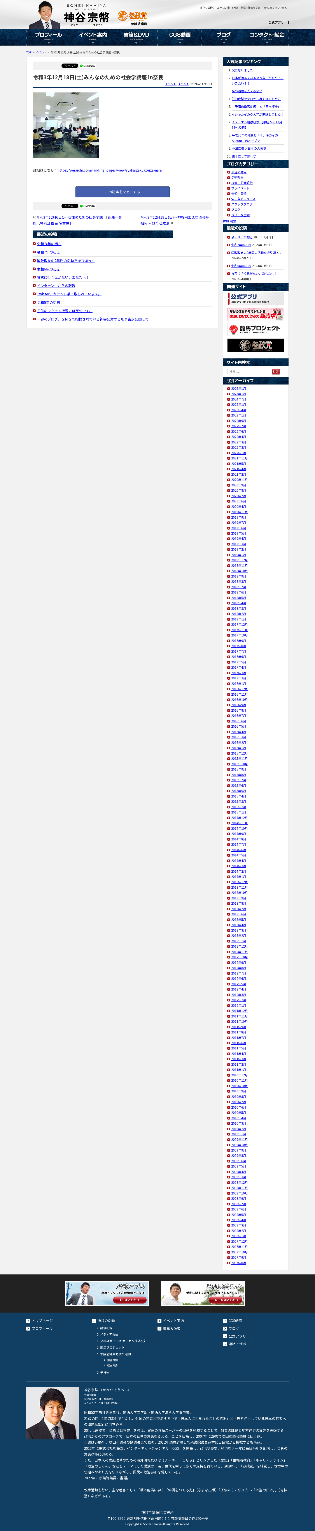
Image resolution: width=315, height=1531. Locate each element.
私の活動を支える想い (247, 91)
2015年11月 (239, 758)
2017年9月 (238, 640)
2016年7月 (238, 715)
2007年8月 (238, 1262)
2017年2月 (238, 678)
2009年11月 (239, 1139)
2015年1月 (238, 812)
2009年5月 (238, 1166)
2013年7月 (238, 908)
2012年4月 (238, 989)
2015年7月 (238, 780)
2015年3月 (238, 801)
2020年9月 (238, 485)
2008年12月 (239, 1182)
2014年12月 (239, 817)
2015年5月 (238, 790)
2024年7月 (238, 399)
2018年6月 (238, 592)
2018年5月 (238, 597)
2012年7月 (238, 973)
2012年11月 (239, 951)
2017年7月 (238, 651)
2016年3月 (238, 737)
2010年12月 (239, 1075)
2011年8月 (238, 1032)
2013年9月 (238, 898)
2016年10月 (239, 699)
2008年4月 (238, 1219)
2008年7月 (238, 1203)
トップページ (42, 1320)
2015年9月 (238, 769)
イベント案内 (92, 37)
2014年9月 (238, 833)
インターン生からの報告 (56, 285)
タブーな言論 (240, 215)
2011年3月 (238, 1058)
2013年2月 (238, 935)
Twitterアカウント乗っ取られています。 (69, 293)
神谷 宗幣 (229, 221)
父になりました (242, 70)
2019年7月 (238, 522)
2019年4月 (238, 538)
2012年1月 (238, 1005)
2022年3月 (238, 442)
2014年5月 (238, 855)
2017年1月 (238, 683)
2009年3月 (238, 1177)
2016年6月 (238, 721)
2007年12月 (239, 1241)
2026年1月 (238, 388)
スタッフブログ (242, 204)
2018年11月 (239, 565)
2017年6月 (238, 656)
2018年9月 (238, 576)
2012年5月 (238, 984)
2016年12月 (239, 688)
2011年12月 (239, 1010)
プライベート (240, 188)
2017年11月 (239, 629)
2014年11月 (239, 822)
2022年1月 (238, 452)
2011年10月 (239, 1021)
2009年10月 (239, 1144)
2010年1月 (238, 1134)
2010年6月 (238, 1107)
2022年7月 (238, 426)
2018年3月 (238, 608)
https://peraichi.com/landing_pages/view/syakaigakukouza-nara (110, 170)
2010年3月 (238, 1123)
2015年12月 (239, 753)
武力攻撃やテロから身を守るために (256, 98)
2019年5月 (238, 533)
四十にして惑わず (244, 156)
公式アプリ (276, 22)
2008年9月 (238, 1198)
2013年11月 (239, 887)
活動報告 (237, 177)
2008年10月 (239, 1193)
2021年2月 (238, 474)
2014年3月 (238, 865)
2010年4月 (238, 1118)
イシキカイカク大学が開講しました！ (258, 114)
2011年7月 (238, 1037)
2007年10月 (239, 1252)
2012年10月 (239, 957)
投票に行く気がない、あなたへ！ (63, 277)
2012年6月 (238, 978)
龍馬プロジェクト (112, 1347)
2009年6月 (238, 1161)
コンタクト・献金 (267, 37)
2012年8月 (238, 967)
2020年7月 (238, 495)
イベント (41, 52)
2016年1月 (238, 747)
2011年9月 (238, 1026)
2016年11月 (239, 694)
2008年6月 (238, 1209)
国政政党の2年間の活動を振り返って (66, 260)
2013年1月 (238, 941)
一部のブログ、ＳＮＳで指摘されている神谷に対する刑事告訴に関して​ (93, 319)
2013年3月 (238, 930)
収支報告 (112, 1365)
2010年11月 (239, 1080)
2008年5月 (238, 1214)
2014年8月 (238, 839)
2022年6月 (238, 431)
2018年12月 (239, 560)
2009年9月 (238, 1150)
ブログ (223, 37)
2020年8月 (238, 490)
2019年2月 (238, 549)
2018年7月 (238, 587)
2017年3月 (238, 672)
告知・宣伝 (239, 193)
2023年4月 (238, 410)
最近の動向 (239, 172)
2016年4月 (238, 731)
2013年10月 (239, 892)
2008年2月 (238, 1230)
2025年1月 (238, 393)
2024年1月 (238, 404)
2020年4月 (238, 506)
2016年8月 (238, 710)
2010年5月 (238, 1112)
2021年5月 (238, 463)
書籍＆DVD (136, 37)
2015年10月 (239, 764)
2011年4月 (238, 1053)
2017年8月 (238, 645)
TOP (29, 52)
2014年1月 (238, 876)
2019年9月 (238, 517)
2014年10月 (239, 828)
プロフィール (48, 37)
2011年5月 (238, 1048)
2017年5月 (238, 662)
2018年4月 (238, 603)
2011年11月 (239, 1016)
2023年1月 (238, 415)
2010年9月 (238, 1091)
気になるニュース (243, 198)
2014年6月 (238, 849)
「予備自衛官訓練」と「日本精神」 (256, 106)
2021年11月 (239, 458)
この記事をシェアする (122, 191)
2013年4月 (238, 924)
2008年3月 (238, 1225)
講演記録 (106, 1328)
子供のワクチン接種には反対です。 (65, 310)
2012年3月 (238, 994)
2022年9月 (238, 420)
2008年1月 (238, 1235)
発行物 (104, 1372)
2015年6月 (238, 785)
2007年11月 (239, 1246)
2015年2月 (238, 806)
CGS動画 (179, 37)
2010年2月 (238, 1128)
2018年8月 (238, 581)
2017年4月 (238, 667)
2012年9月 (238, 962)
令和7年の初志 (48, 252)
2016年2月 (238, 742)
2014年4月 (238, 860)
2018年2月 (238, 613)
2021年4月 (238, 468)
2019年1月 (238, 554)
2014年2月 (238, 871)
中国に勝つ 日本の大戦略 (249, 148)
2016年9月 (238, 704)
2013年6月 (238, 914)
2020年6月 (238, 501)
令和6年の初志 (48, 268)
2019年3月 (238, 544)
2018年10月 (239, 570)
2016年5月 (238, 726)
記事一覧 (115, 217)
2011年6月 (238, 1042)
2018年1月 (238, 619)
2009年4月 (238, 1171)
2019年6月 (238, 528)
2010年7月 (238, 1101)
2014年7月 (238, 844)
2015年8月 (238, 774)
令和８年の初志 (49, 243)
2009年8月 (238, 1155)
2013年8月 (238, 903)
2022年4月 (238, 436)
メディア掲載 (109, 1334)
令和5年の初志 (48, 302)
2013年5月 (238, 919)
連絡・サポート (241, 1343)
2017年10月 (239, 635)
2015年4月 (238, 796)
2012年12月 (239, 946)
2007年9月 (238, 1257)
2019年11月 (239, 511)
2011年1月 (238, 1069)
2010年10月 (239, 1085)
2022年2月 (238, 447)
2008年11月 (239, 1187)
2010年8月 (238, 1096)
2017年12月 (239, 624)
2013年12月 (239, 881)
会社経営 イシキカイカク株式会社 (123, 1341)
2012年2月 (238, 1000)
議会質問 (112, 1360)
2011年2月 (238, 1064)
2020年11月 (239, 479)
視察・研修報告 (242, 182)
